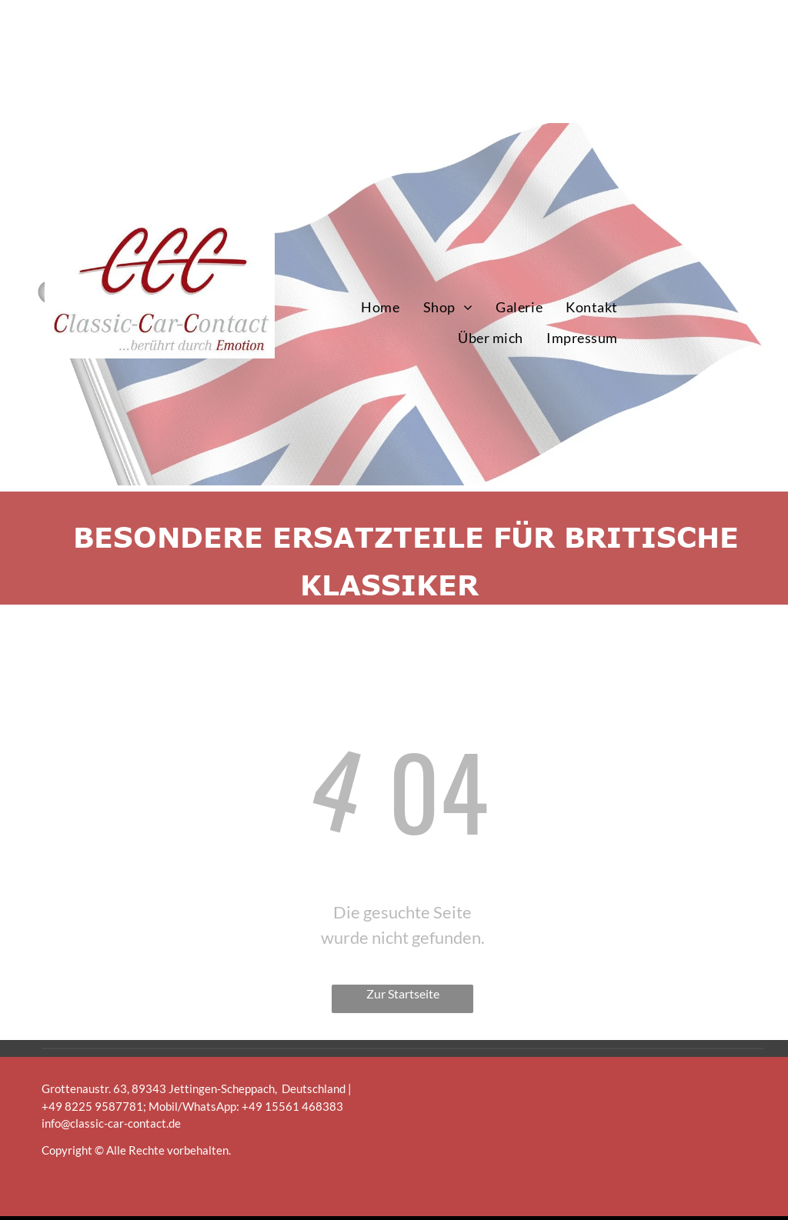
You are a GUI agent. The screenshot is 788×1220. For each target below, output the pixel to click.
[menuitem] (380, 307)
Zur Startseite (402, 993)
